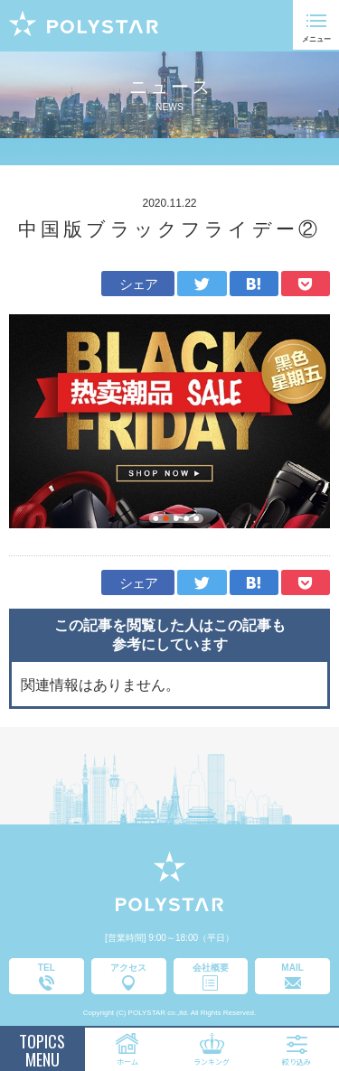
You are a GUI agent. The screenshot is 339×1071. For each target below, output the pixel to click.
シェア (138, 284)
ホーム (127, 1061)
